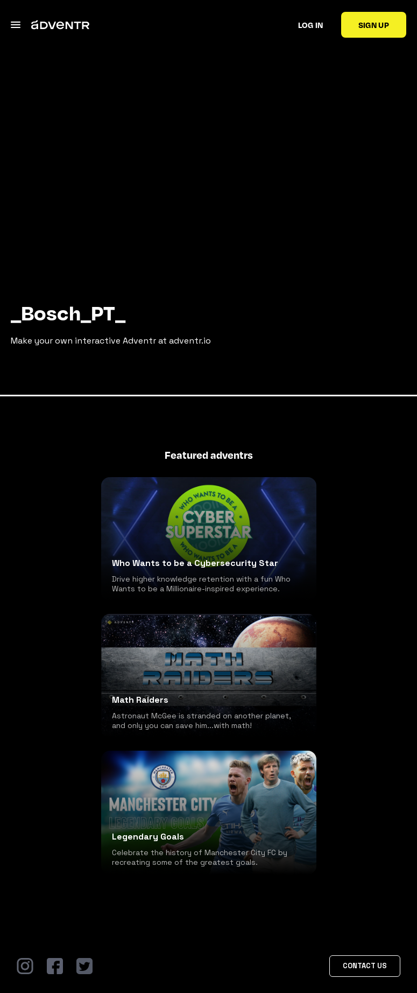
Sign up (373, 25)
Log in (310, 25)
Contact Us (365, 965)
